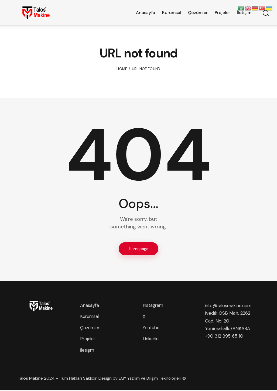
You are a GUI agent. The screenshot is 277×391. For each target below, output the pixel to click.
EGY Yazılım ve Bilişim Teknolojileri (150, 379)
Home (122, 69)
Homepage (138, 248)
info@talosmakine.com (229, 306)
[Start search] (265, 13)
